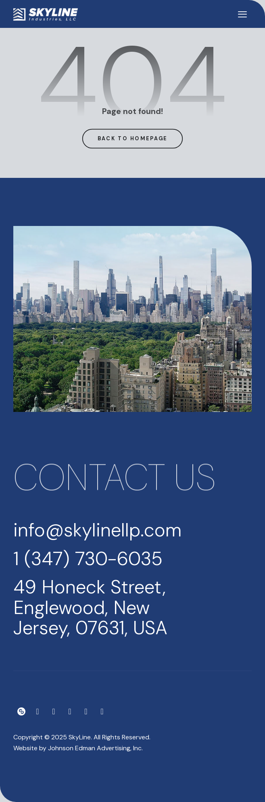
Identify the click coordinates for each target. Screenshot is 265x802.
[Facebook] (54, 711)
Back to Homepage (133, 138)
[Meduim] (70, 711)
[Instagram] (37, 711)
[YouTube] (86, 711)
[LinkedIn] (102, 711)
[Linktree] (21, 711)
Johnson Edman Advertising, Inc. (95, 748)
